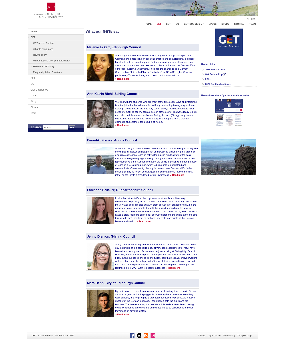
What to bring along (43, 49)
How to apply (40, 54)
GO (177, 24)
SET (168, 24)
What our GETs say (43, 66)
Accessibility (229, 335)
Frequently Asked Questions (47, 72)
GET (158, 24)
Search (36, 127)
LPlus (213, 24)
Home (252, 19)
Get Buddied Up (214, 74)
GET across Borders (43, 43)
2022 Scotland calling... (218, 84)
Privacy (202, 335)
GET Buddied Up (194, 24)
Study (225, 24)
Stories (239, 24)
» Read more (122, 78)
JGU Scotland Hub (215, 69)
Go (72, 127)
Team (252, 24)
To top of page (244, 335)
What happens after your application (51, 60)
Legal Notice (214, 335)
